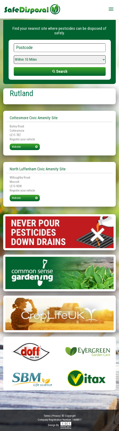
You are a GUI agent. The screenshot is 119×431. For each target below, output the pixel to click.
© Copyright (69, 415)
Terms (47, 415)
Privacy (56, 415)
